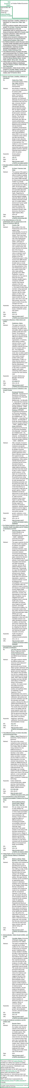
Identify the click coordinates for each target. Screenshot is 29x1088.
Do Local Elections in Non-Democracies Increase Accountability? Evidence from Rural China (15, 56)
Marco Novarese (5, 1074)
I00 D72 (14, 312)
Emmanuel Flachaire (19, 38)
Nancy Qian (15, 59)
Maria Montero (23, 64)
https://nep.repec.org (11, 1070)
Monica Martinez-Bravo (14, 58)
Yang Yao (21, 59)
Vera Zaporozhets (8, 66)
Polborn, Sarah (23, 53)
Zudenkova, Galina (14, 35)
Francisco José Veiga (21, 27)
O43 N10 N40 (16, 1012)
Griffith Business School (7, 1080)
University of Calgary (6, 15)
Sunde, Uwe (23, 69)
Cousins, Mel (24, 32)
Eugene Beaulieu (5, 14)
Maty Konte (20, 40)
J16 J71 (14, 157)
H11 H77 (13, 723)
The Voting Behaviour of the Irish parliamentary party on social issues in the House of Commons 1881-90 (14, 30)
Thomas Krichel (19, 1085)
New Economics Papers (7, 3)
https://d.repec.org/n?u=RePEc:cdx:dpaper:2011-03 (19, 931)
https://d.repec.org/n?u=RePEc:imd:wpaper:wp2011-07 (19, 729)
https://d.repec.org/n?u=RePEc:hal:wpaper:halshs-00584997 (20, 642)
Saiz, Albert (15, 83)
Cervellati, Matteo (14, 69)
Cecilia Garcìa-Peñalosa (9, 40)
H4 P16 (14, 846)
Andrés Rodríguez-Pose (14, 50)
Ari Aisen (12, 27)
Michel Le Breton (13, 64)
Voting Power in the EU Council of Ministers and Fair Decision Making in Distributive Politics (15, 63)
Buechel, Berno (16, 72)
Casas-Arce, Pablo (17, 22)
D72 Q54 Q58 (14, 789)
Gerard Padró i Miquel (18, 803)
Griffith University (20, 1080)
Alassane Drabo (22, 45)
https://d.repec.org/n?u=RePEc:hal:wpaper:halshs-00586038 (20, 522)
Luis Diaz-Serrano (16, 649)
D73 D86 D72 (16, 381)
